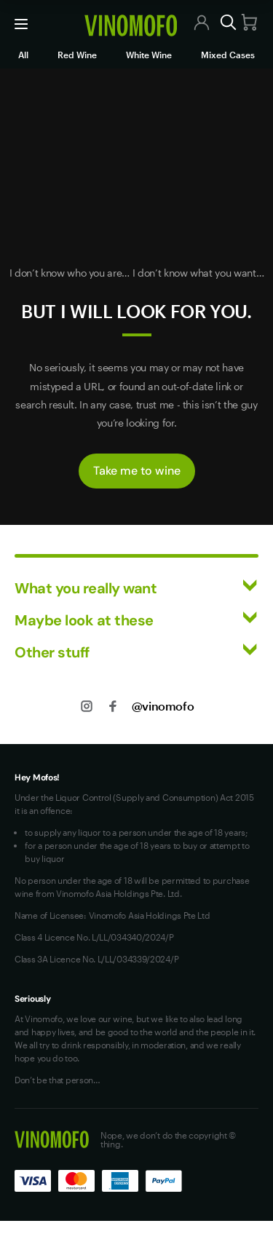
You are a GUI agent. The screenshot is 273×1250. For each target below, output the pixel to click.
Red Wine (77, 55)
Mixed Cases (228, 55)
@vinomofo (163, 706)
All (23, 55)
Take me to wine (137, 470)
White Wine (149, 55)
